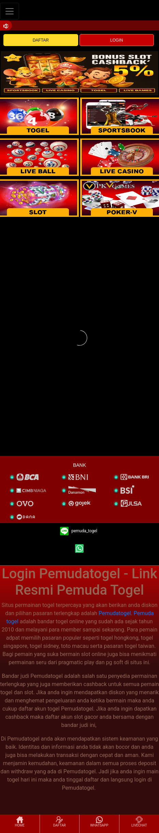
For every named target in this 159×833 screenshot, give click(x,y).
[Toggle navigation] (9, 11)
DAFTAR (41, 40)
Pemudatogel (115, 613)
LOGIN (116, 40)
